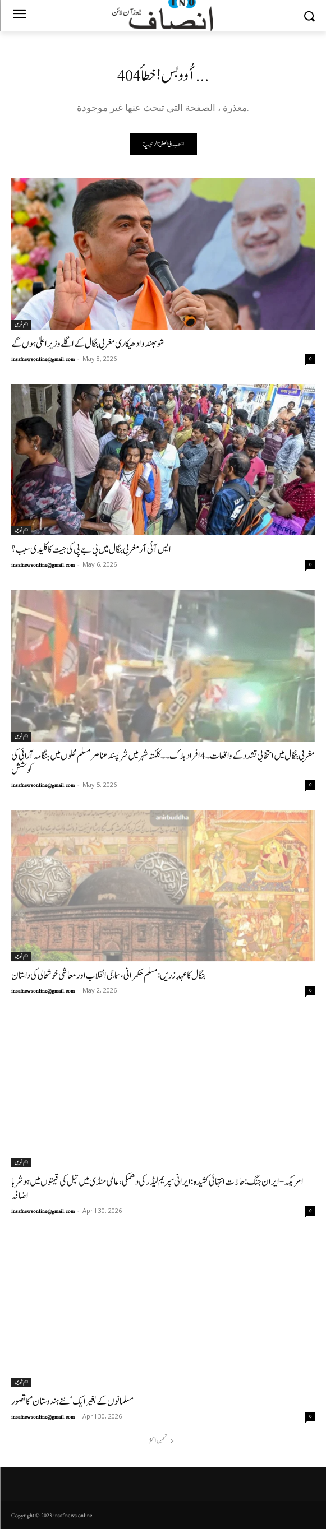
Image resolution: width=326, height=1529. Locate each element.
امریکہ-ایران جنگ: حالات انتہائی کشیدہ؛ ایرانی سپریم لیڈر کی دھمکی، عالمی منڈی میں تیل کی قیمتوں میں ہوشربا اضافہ (157, 1189)
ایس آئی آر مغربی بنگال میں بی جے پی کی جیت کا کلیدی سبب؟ (91, 549)
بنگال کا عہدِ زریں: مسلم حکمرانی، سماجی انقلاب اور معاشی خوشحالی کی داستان (108, 975)
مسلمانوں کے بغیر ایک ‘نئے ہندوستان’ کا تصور (72, 1401)
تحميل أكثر (162, 1440)
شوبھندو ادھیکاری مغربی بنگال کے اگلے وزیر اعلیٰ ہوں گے (87, 344)
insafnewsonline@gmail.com (43, 359)
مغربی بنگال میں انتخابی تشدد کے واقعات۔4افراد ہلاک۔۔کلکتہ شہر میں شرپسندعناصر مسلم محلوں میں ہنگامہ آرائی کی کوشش (163, 763)
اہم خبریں (21, 324)
